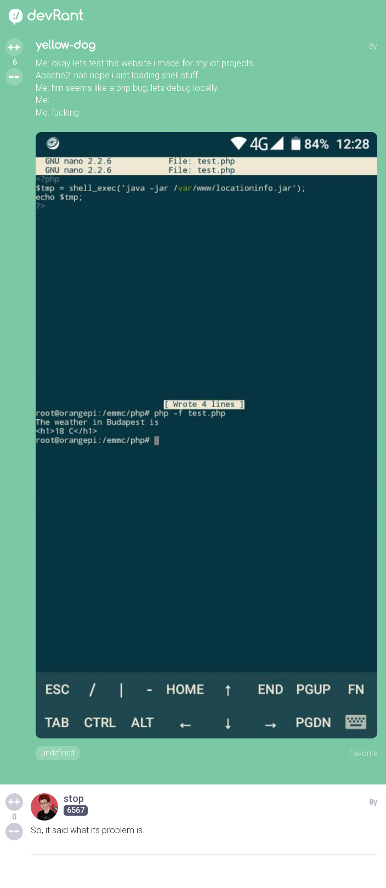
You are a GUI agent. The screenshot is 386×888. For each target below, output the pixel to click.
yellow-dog (65, 45)
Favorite (363, 753)
